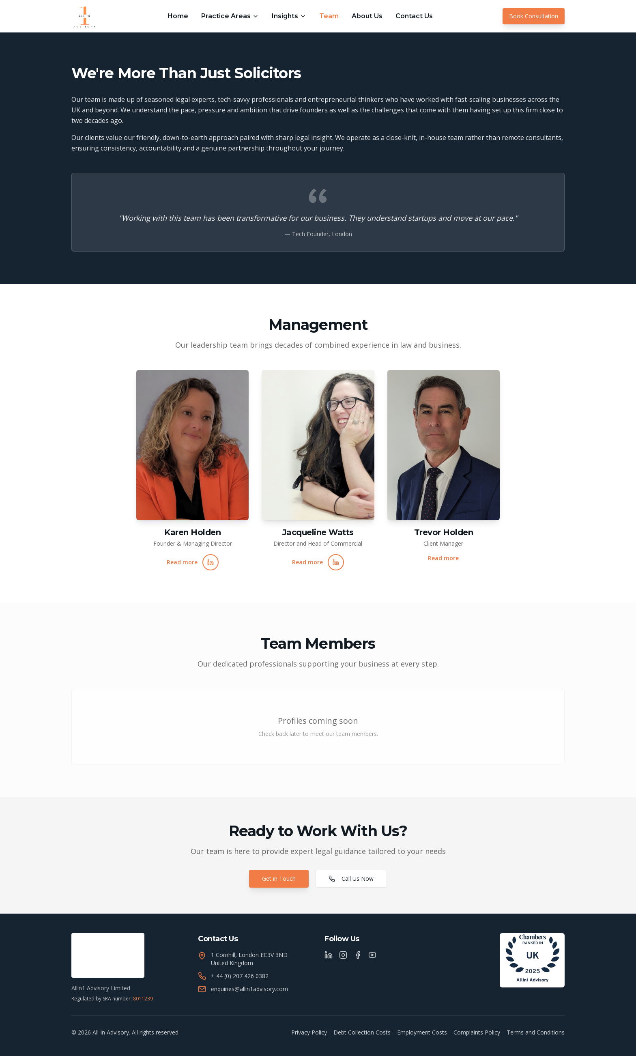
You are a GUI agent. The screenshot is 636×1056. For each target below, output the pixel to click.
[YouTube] (372, 955)
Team (329, 16)
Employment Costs (422, 1032)
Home (178, 16)
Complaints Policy (476, 1032)
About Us (367, 16)
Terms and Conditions (536, 1032)
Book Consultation (533, 16)
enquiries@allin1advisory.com (249, 989)
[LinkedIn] (328, 955)
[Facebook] (358, 955)
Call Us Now (351, 878)
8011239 (143, 998)
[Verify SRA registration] (107, 955)
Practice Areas (230, 16)
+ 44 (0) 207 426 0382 (240, 976)
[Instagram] (343, 955)
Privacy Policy (309, 1032)
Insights (289, 16)
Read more (182, 562)
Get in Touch (279, 878)
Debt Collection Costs (362, 1032)
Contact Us (414, 16)
